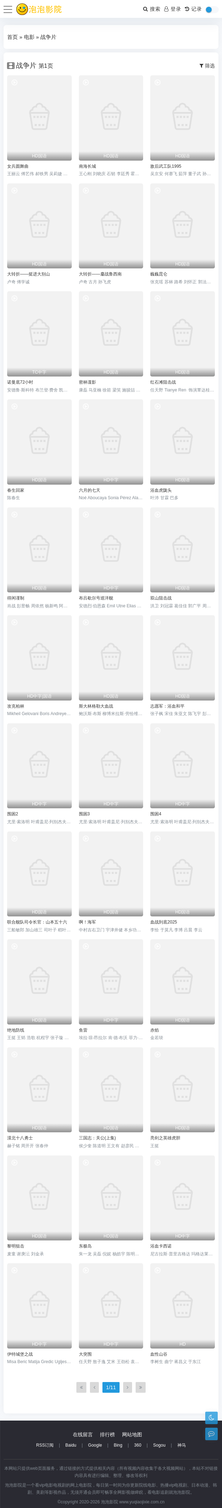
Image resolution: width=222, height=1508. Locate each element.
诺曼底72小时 (20, 382)
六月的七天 (89, 490)
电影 (29, 37)
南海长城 (87, 166)
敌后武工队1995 (165, 166)
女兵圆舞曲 (18, 166)
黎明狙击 (15, 1246)
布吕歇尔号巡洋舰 (96, 598)
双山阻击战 (161, 598)
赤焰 (154, 1030)
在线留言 (83, 1434)
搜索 (152, 9)
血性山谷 (158, 1354)
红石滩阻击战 (163, 382)
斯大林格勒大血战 (96, 706)
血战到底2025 (163, 922)
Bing (118, 1445)
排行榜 (107, 1434)
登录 (172, 9)
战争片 (48, 37)
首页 (12, 37)
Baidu (70, 1445)
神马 (181, 1445)
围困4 (155, 813)
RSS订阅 (45, 1445)
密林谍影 (87, 382)
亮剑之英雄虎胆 (165, 1137)
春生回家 (15, 490)
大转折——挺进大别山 (28, 274)
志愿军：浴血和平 (167, 706)
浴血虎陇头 (161, 490)
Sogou (159, 1445)
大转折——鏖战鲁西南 (100, 274)
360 (137, 1445)
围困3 (84, 813)
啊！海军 (87, 922)
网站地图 (132, 1434)
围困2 (12, 813)
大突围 (85, 1354)
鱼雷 (83, 1030)
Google (95, 1445)
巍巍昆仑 (158, 274)
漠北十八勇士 (20, 1137)
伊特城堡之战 (20, 1354)
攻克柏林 (15, 706)
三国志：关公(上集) (97, 1137)
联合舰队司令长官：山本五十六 (37, 922)
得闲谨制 (15, 598)
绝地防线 (15, 1030)
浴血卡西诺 (161, 1246)
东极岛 (85, 1246)
